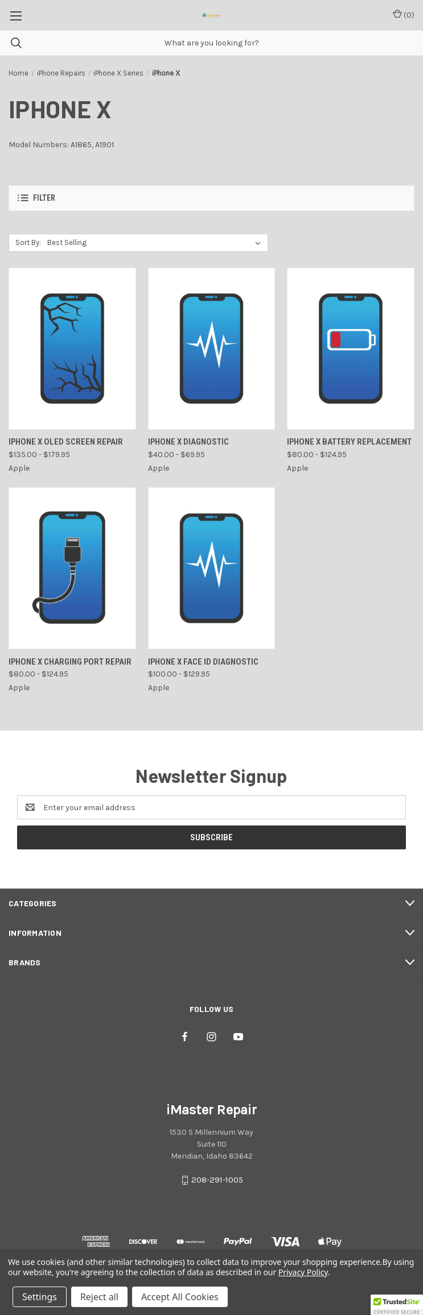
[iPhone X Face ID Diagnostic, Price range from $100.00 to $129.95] (211, 568)
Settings (39, 1297)
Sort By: (28, 242)
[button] (211, 198)
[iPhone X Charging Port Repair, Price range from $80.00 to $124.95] (72, 568)
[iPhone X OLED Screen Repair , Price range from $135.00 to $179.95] (72, 349)
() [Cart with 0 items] (403, 14)
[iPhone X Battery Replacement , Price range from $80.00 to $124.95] (350, 349)
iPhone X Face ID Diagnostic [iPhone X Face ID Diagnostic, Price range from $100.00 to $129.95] (203, 662)
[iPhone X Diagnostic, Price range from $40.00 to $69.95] (211, 349)
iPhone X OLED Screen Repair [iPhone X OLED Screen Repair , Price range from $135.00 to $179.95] (66, 442)
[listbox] (156, 242)
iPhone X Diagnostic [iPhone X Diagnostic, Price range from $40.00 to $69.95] (188, 442)
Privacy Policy (303, 1272)
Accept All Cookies (180, 1297)
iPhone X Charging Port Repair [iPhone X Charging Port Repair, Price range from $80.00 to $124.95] (70, 662)
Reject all (99, 1297)
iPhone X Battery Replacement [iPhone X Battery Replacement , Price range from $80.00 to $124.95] (349, 442)
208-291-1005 (217, 1180)
